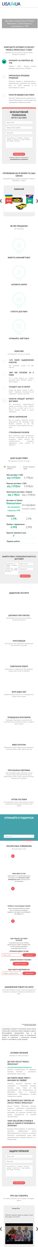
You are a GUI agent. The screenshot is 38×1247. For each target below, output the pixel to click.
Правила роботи (13, 541)
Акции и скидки (9, 1224)
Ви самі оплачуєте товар (29, 468)
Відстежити (29, 898)
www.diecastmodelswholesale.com (19, 997)
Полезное (6, 1236)
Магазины (6, 1232)
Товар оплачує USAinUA (11, 468)
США (4, 1240)
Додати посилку (20, 888)
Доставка (6, 1228)
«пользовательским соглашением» (19, 159)
